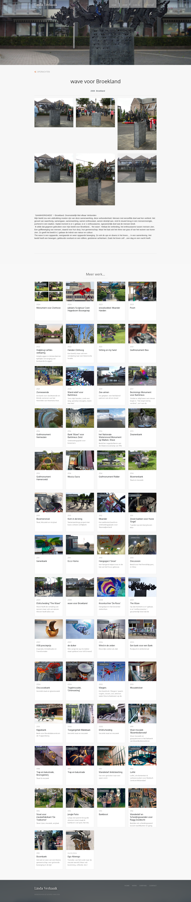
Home (114, 5)
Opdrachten (43, 72)
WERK (124, 5)
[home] (45, 3)
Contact (150, 5)
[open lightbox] (53, 114)
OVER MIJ (136, 5)
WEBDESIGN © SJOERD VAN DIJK (47, 894)
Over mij (143, 886)
